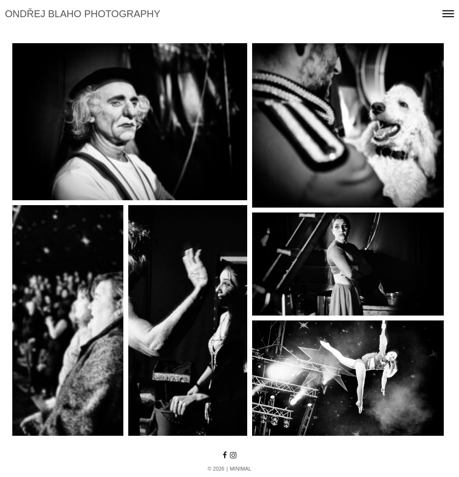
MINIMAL (240, 469)
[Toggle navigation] (448, 13)
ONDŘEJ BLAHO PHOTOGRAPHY (82, 13)
